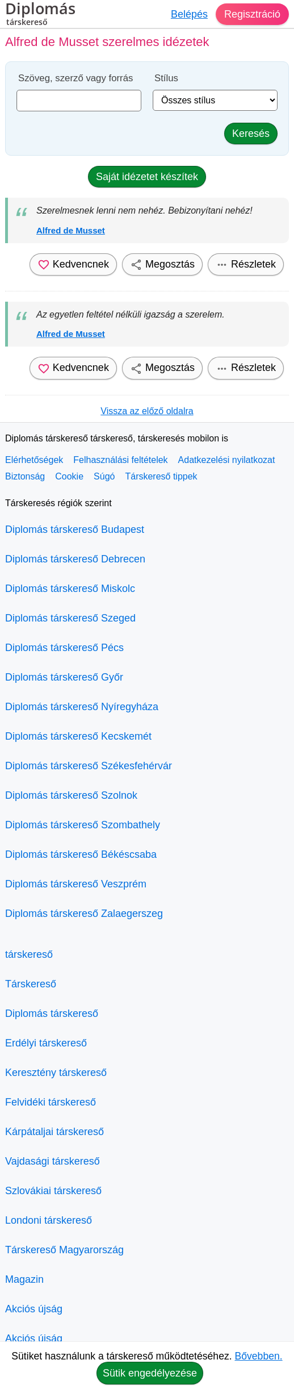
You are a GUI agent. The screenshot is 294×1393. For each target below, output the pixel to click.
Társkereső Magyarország (64, 1250)
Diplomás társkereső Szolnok (71, 795)
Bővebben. (259, 1356)
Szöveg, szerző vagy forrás (75, 78)
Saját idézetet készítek (147, 176)
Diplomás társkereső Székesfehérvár (88, 765)
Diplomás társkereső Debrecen (75, 559)
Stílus (166, 78)
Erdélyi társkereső (46, 1043)
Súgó (104, 476)
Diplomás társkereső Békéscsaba (81, 854)
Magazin (24, 1279)
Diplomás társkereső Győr (64, 677)
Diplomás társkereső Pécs (64, 647)
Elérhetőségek (34, 460)
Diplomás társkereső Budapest (74, 529)
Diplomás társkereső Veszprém (75, 884)
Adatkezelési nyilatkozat (226, 460)
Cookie (69, 476)
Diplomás (40, 15)
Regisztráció (252, 14)
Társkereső (30, 984)
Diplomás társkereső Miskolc (70, 588)
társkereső (29, 954)
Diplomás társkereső (51, 1013)
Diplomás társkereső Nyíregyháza (81, 706)
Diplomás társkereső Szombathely (82, 825)
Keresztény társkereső (56, 1072)
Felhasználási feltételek (120, 460)
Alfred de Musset (70, 230)
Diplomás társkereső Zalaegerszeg (84, 913)
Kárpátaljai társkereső (54, 1131)
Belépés (189, 14)
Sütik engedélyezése (150, 1373)
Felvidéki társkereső (50, 1102)
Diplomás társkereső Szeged (70, 618)
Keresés (251, 133)
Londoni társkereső (48, 1220)
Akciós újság (33, 1309)
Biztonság (25, 476)
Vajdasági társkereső (52, 1161)
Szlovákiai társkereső (53, 1190)
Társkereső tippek (161, 476)
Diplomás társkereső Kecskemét (78, 736)
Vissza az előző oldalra (146, 411)
